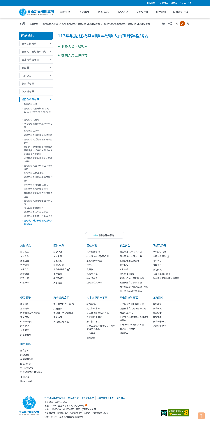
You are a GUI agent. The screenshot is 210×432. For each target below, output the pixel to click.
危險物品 (124, 269)
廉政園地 (158, 297)
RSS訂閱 (24, 278)
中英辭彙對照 (27, 359)
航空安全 (125, 245)
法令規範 (91, 333)
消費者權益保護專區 (30, 312)
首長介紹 (57, 260)
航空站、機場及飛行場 (98, 256)
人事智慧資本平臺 (97, 297)
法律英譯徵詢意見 (162, 273)
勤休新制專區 (93, 321)
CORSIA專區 (26, 321)
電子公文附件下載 (62, 304)
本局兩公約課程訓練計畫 (132, 324)
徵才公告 (24, 264)
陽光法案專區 (159, 325)
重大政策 (57, 273)
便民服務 (25, 297)
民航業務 (34, 23)
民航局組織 (59, 264)
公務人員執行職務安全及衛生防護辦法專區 (101, 327)
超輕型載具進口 (31, 131)
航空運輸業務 (93, 251)
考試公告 (24, 256)
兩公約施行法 (126, 312)
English (183, 2)
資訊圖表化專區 (61, 321)
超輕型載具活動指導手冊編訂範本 (38, 179)
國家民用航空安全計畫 (131, 251)
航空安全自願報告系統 (131, 282)
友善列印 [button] (163, 23)
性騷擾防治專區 (94, 317)
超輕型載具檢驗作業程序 (36, 188)
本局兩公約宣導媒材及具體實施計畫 (134, 319)
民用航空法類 (30, 104)
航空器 (90, 264)
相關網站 (24, 376)
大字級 (187, 23)
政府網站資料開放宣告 (31, 372)
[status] (105, 235)
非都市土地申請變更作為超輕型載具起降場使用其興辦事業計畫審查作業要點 (38, 150)
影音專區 (57, 317)
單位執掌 (57, 256)
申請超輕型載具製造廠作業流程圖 (38, 194)
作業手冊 (157, 265)
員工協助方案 (93, 308)
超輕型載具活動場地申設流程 (38, 135)
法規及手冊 (159, 245)
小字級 (177, 23)
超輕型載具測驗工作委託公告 (38, 216)
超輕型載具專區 (50, 23)
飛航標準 (157, 260)
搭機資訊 (24, 308)
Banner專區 (26, 381)
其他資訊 (57, 308)
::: (144, 2)
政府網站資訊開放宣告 (55, 398)
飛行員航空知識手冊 (34, 208)
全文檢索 (24, 350)
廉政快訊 (157, 308)
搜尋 (189, 3)
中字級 (182, 23)
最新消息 (24, 273)
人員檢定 (91, 269)
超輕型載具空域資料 (34, 173)
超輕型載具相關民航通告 (36, 184)
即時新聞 (24, 251)
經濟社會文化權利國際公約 (133, 308)
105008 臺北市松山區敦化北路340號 (67, 405)
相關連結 (91, 337)
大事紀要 (57, 282)
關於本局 (58, 245)
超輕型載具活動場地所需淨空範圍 (38, 141)
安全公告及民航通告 (130, 260)
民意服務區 (163, 2)
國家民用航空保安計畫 (131, 256)
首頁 (23, 23)
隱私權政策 (25, 363)
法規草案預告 (159, 256)
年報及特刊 (59, 278)
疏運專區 (24, 282)
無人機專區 (92, 278)
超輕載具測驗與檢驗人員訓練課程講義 (81, 23)
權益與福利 (92, 304)
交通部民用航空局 (36, 12)
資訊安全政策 (27, 368)
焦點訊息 (25, 245)
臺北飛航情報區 (94, 260)
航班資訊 (24, 304)
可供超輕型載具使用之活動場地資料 (38, 159)
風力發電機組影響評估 (131, 291)
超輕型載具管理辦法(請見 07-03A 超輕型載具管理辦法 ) (38, 112)
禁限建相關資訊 (127, 273)
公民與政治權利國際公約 (132, 304)
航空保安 (124, 264)
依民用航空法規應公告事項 (166, 278)
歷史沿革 (57, 251)
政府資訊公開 (61, 297)
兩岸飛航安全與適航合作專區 (134, 286)
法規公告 (24, 269)
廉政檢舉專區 (159, 321)
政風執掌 (157, 304)
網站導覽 (151, 2)
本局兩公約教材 (127, 328)
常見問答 (24, 330)
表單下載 (24, 317)
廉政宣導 (157, 317)
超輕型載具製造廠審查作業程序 (38, 202)
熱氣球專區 (92, 273)
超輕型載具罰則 (31, 119)
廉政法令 (157, 312)
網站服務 (25, 344)
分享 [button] (170, 23)
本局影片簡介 (60, 269)
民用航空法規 (159, 251)
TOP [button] (201, 415)
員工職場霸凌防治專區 (98, 312)
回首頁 (174, 2)
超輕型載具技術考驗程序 (36, 212)
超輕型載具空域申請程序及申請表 (38, 167)
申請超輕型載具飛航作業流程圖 (38, 125)
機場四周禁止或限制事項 (132, 278)
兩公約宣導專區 (129, 297)
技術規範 (157, 269)
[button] (36, 43)
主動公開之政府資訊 (63, 312)
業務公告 (24, 260)
